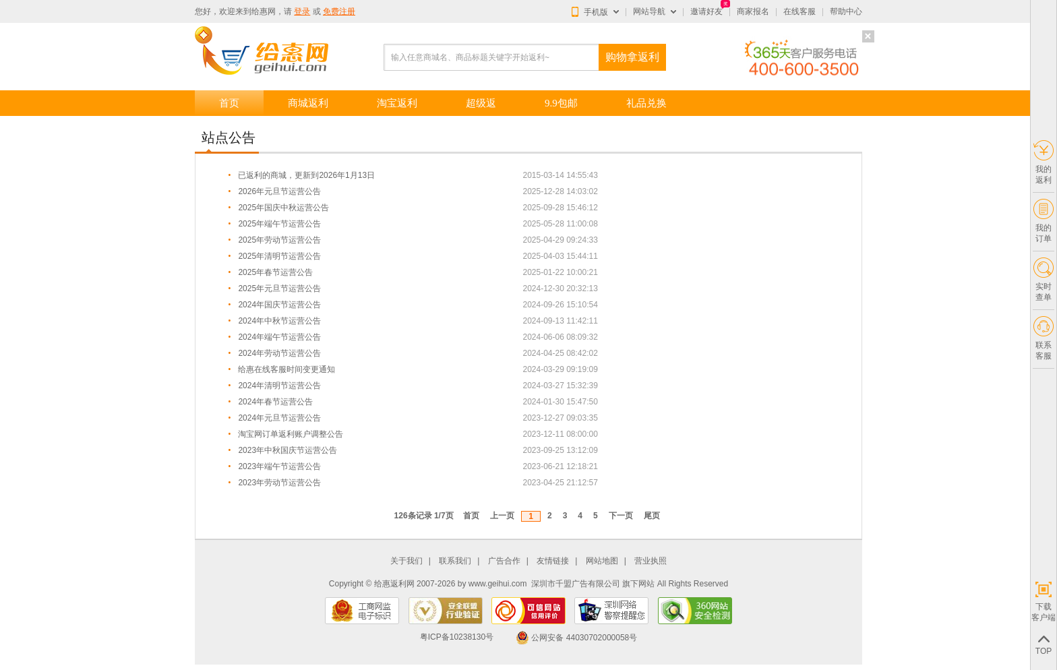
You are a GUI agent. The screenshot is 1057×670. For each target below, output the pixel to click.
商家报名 (753, 11)
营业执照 (650, 561)
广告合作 (504, 561)
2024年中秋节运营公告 (279, 321)
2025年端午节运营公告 (279, 224)
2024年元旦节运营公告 (279, 418)
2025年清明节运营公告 (279, 256)
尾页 (652, 515)
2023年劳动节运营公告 (279, 482)
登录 (302, 11)
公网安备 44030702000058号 (576, 637)
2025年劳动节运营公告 (279, 240)
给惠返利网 (394, 583)
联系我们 (455, 561)
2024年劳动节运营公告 (279, 353)
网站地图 (602, 561)
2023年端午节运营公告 (279, 466)
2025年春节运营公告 (275, 272)
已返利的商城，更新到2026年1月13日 (306, 175)
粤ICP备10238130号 (456, 637)
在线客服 (799, 11)
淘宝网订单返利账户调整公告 (290, 434)
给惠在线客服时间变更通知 (286, 369)
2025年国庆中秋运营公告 (283, 207)
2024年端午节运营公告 (279, 337)
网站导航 (649, 11)
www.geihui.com (498, 583)
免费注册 (339, 11)
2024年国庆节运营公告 (279, 304)
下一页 (621, 515)
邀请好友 (706, 11)
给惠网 (263, 11)
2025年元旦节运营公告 (279, 288)
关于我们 (406, 561)
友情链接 (553, 561)
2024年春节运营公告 (275, 401)
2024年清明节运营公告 (279, 385)
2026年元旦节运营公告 (279, 191)
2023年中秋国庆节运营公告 (287, 450)
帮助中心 (846, 11)
